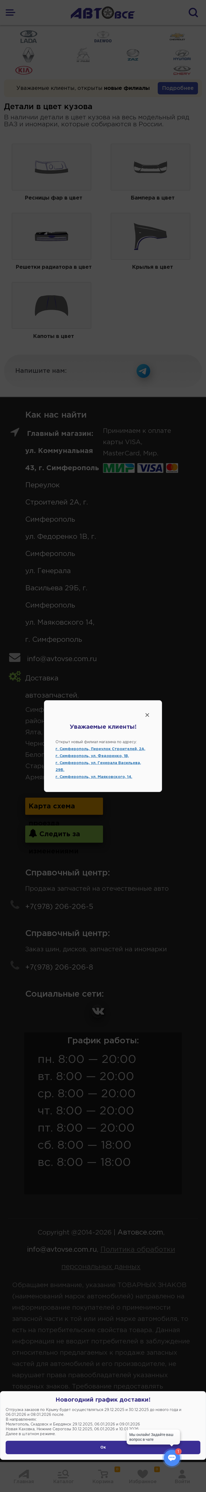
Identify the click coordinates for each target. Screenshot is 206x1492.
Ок (103, 1447)
